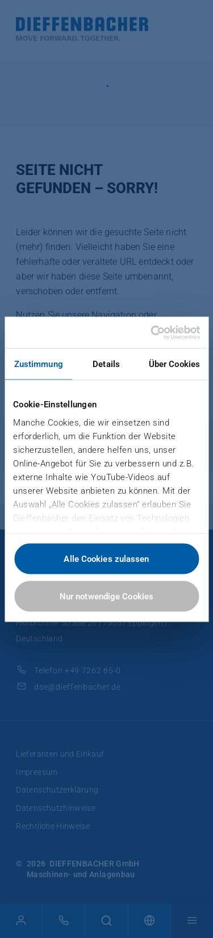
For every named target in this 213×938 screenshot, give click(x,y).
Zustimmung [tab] (38, 364)
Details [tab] (106, 364)
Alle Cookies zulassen (106, 559)
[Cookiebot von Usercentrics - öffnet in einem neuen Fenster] (151, 332)
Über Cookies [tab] (174, 364)
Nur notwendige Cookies (106, 596)
